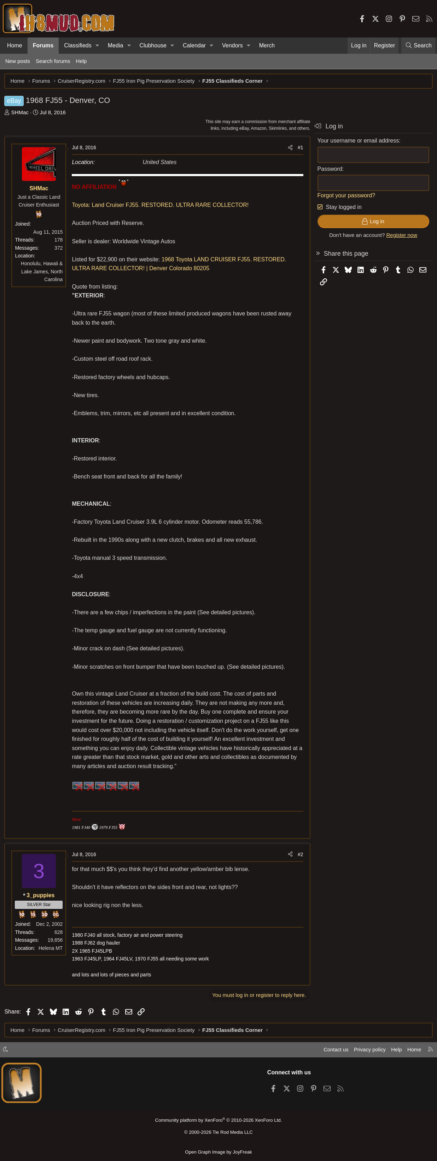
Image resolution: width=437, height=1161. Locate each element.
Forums (43, 45)
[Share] (289, 148)
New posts (17, 61)
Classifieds (77, 45)
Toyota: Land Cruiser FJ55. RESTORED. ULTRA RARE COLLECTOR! (161, 206)
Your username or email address (357, 142)
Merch (267, 45)
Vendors (232, 45)
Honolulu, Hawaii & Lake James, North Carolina (43, 272)
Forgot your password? (345, 196)
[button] (97, 45)
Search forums (53, 61)
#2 (299, 855)
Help (81, 61)
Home (14, 45)
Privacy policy (368, 1050)
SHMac (20, 113)
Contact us (334, 1050)
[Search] (418, 45)
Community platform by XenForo (218, 1120)
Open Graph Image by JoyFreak (218, 1151)
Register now (400, 236)
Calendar (194, 45)
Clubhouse (153, 45)
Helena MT (52, 949)
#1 (299, 148)
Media (115, 45)
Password (328, 170)
